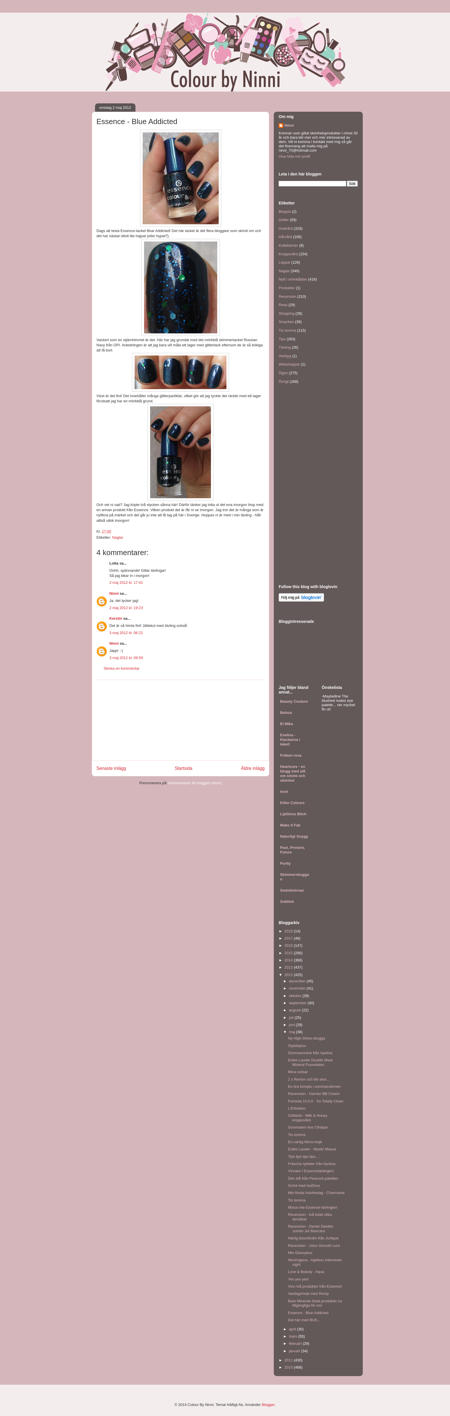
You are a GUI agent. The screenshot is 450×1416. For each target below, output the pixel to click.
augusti (295, 1010)
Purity (285, 863)
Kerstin (115, 618)
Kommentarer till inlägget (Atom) (195, 783)
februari (296, 1343)
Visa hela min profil (294, 156)
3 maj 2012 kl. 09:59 (126, 658)
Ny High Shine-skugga (306, 1038)
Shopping (286, 313)
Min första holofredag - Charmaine (316, 1193)
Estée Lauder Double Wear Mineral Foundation (310, 1062)
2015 (289, 953)
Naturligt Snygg (294, 836)
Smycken (286, 322)
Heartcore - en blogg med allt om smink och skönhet (292, 773)
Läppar (284, 262)
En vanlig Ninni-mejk (305, 1142)
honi (284, 791)
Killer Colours (292, 803)
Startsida (184, 768)
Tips (282, 339)
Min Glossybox (300, 1253)
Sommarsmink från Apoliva (310, 1053)
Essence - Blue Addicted (308, 1313)
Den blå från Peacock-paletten (313, 1178)
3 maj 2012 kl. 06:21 (126, 633)
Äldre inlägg (253, 768)
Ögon (283, 373)
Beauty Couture (294, 701)
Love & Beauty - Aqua (306, 1272)
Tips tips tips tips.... (303, 1156)
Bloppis (285, 211)
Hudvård (286, 228)
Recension (287, 296)
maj (292, 1032)
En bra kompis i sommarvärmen (314, 1086)
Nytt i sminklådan (293, 279)
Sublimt (287, 901)
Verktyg (285, 356)
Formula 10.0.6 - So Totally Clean (315, 1101)
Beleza (286, 712)
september (298, 1003)
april (293, 1329)
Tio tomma (287, 330)
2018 (289, 931)
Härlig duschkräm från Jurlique (313, 1238)
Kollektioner (288, 245)
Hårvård (285, 237)
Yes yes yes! (298, 1279)
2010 (289, 1367)
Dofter (284, 220)
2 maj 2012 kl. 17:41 (126, 582)
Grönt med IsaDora (304, 1185)
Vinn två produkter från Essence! (315, 1286)
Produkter (287, 288)
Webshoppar (289, 364)
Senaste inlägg (111, 768)
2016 (289, 945)
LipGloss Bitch (293, 814)
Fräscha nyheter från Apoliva (311, 1164)
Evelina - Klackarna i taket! (290, 739)
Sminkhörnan (292, 890)
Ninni (114, 593)
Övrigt (284, 381)
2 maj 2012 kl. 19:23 (126, 608)
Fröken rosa (290, 755)
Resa (283, 305)
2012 (289, 975)
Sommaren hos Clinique (308, 1127)
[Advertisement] (180, 720)
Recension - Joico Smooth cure (314, 1245)
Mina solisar (298, 1072)
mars (293, 1336)
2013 (289, 967)
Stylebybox (297, 1046)
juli (292, 1017)
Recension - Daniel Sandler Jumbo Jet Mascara (310, 1228)
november (298, 988)
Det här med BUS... (304, 1320)
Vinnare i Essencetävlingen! (311, 1171)
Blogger (268, 1405)
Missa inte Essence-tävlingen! (312, 1207)
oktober (295, 996)
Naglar (117, 537)
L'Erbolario (297, 1108)
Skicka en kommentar (121, 668)
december (298, 981)
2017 (289, 938)
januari (295, 1351)
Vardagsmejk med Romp (308, 1293)
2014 (289, 960)
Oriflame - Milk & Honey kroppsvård (307, 1117)
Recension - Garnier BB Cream (314, 1094)
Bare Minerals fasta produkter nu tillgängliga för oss (315, 1303)
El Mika (286, 724)
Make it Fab (290, 825)
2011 (289, 1360)
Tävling (285, 347)
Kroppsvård (288, 254)
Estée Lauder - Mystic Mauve (312, 1149)
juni (292, 1025)
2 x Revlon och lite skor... (308, 1079)
